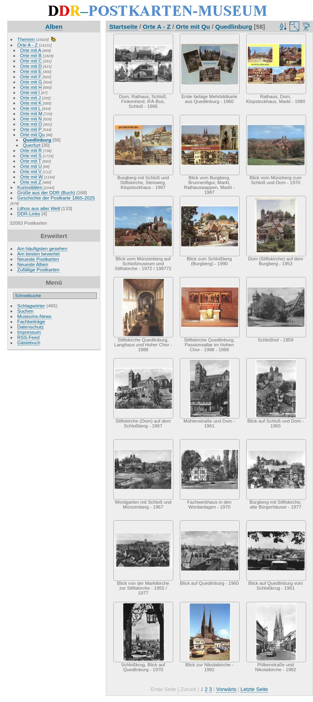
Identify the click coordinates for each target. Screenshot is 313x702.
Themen (26, 39)
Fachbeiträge (31, 321)
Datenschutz (30, 326)
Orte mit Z (30, 182)
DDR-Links (28, 213)
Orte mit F (30, 76)
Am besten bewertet (38, 253)
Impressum (29, 332)
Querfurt (31, 145)
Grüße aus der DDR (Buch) (46, 192)
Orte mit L (30, 108)
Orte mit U (31, 166)
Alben (54, 26)
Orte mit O (31, 124)
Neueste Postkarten (38, 259)
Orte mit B (31, 55)
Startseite (123, 26)
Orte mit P (31, 129)
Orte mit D (31, 66)
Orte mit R (31, 150)
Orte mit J (30, 97)
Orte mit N (31, 118)
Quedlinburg (37, 139)
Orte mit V (31, 171)
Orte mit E (31, 71)
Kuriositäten (30, 187)
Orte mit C (31, 60)
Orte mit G (31, 81)
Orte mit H (31, 87)
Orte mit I (30, 92)
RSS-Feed (28, 337)
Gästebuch (28, 342)
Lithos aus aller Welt (38, 208)
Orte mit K (31, 102)
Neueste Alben (33, 264)
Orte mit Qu (32, 134)
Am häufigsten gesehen (42, 248)
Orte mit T (30, 160)
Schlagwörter (31, 305)
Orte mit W (31, 176)
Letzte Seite (254, 689)
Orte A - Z (27, 44)
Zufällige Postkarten (38, 269)
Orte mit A (30, 50)
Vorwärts (226, 689)
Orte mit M (31, 113)
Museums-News (34, 316)
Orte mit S (31, 155)
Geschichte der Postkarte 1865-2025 (56, 197)
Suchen (25, 310)
